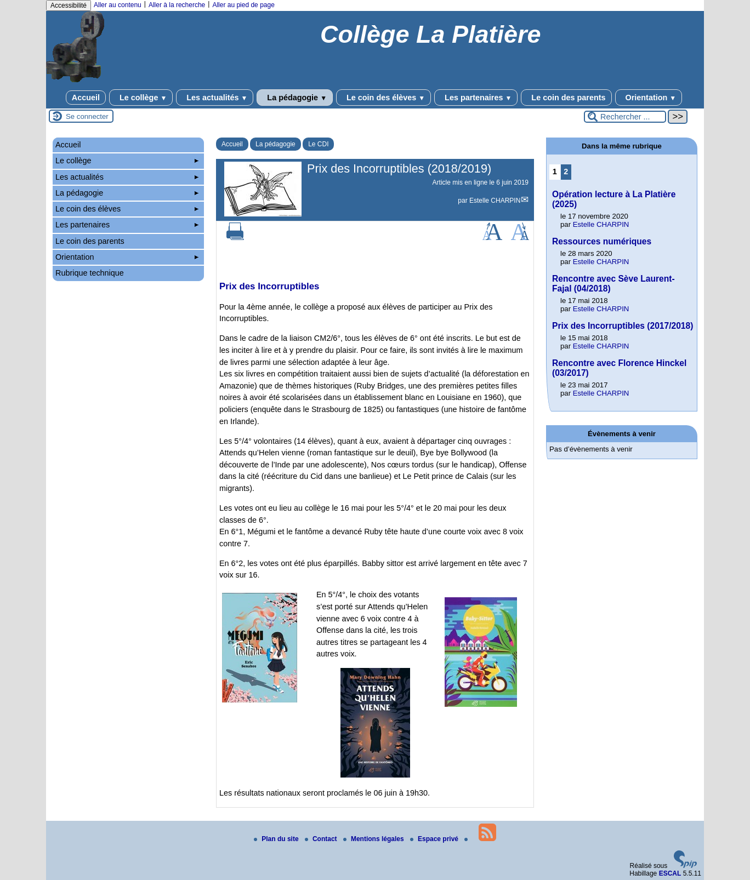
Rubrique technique (89, 272)
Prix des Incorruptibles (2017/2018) (622, 325)
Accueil (86, 97)
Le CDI (318, 144)
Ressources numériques (601, 241)
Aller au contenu (117, 5)
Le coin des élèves (383, 97)
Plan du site (277, 839)
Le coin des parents (566, 97)
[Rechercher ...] (625, 117)
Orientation (649, 97)
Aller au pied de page (243, 5)
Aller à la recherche (177, 5)
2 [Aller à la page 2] (566, 171)
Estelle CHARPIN (494, 200)
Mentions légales (374, 839)
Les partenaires (476, 97)
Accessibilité (68, 5)
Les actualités (214, 97)
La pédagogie (295, 97)
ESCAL (670, 873)
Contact (322, 839)
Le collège (141, 97)
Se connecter (87, 116)
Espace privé (435, 839)
